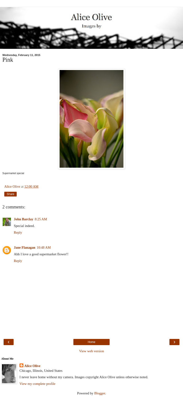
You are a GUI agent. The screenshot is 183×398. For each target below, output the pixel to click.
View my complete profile (38, 384)
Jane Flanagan (24, 247)
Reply (18, 232)
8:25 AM (41, 219)
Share (10, 194)
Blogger (99, 393)
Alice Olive (32, 366)
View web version (91, 351)
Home (91, 342)
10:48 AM (44, 247)
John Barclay (23, 219)
